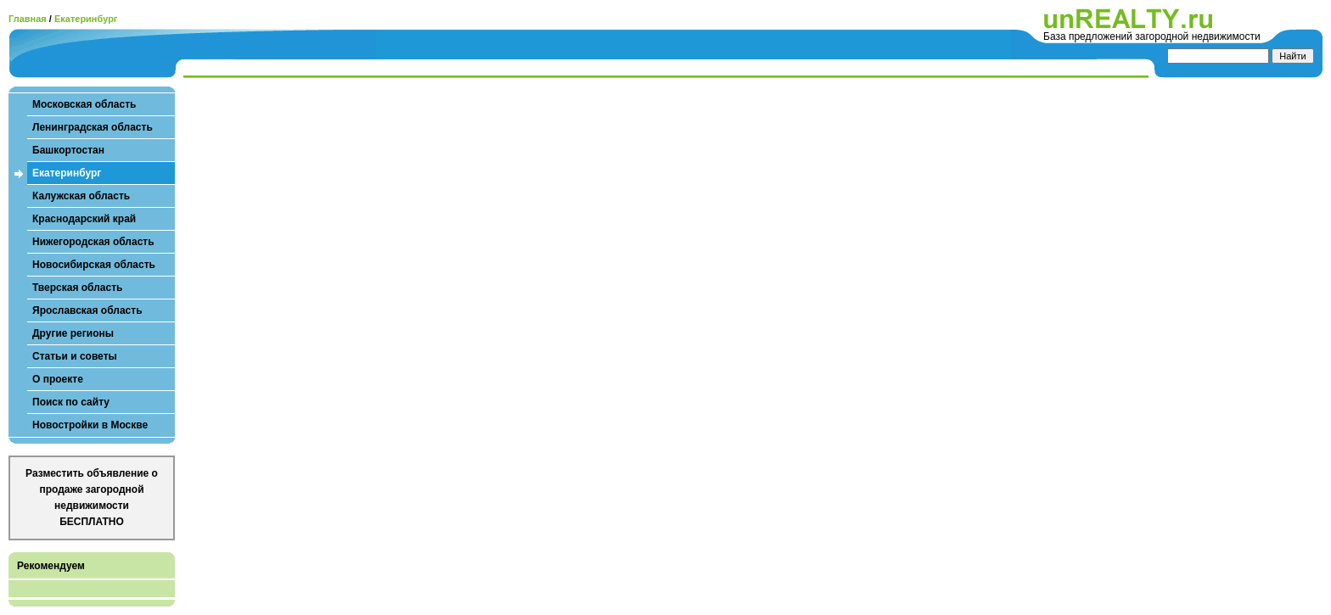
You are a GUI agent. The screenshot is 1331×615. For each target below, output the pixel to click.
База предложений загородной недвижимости (1152, 36)
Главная (27, 19)
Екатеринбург (86, 19)
